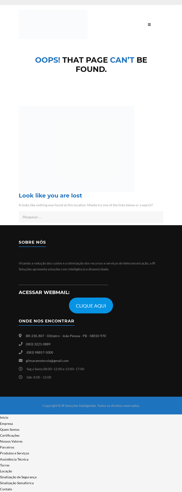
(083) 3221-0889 (38, 344)
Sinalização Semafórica (17, 483)
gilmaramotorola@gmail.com (47, 361)
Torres (4, 465)
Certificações (9, 435)
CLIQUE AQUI (91, 305)
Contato (6, 489)
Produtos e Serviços (14, 453)
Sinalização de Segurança (18, 477)
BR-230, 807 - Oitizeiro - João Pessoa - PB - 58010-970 (66, 336)
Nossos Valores (11, 441)
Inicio (4, 417)
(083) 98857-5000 (40, 352)
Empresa (6, 424)
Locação (6, 471)
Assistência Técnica (14, 459)
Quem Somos (9, 429)
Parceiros (7, 447)
